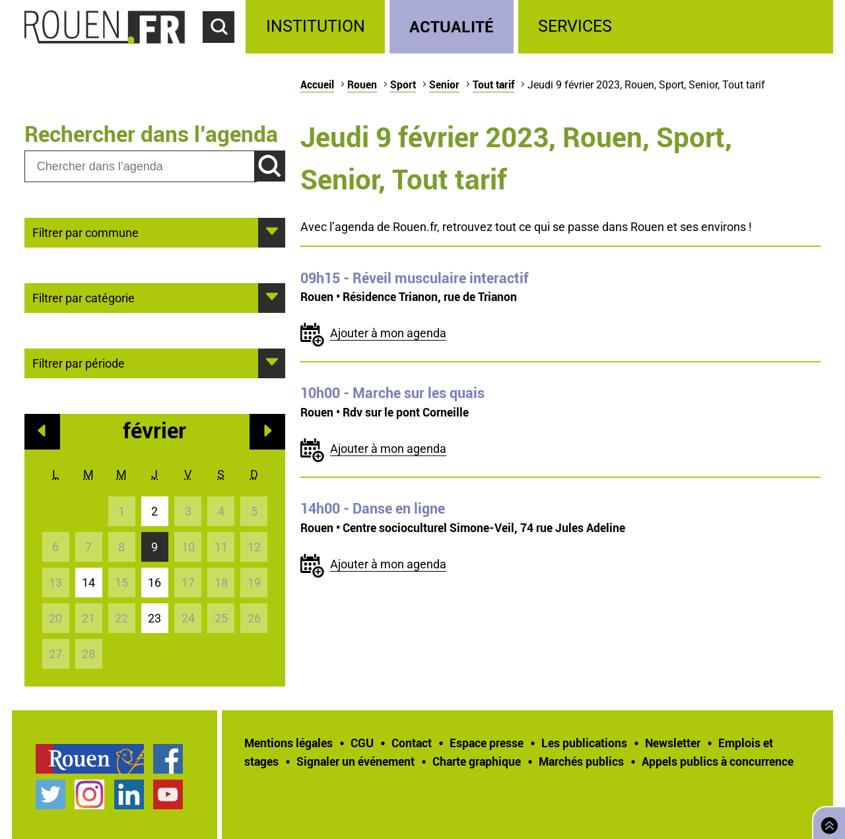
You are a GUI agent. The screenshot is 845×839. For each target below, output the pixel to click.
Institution (315, 26)
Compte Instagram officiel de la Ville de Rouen (89, 794)
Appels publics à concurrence (718, 761)
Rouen (362, 84)
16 (154, 582)
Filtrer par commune (85, 232)
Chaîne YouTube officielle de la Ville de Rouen (168, 794)
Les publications (584, 743)
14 (88, 582)
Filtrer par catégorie (83, 297)
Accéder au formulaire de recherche (224, 50)
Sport (403, 84)
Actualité (451, 26)
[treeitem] (317, 26)
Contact (411, 743)
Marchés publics (581, 761)
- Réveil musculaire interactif (414, 278)
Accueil (317, 84)
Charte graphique (476, 761)
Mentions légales (288, 743)
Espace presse (487, 743)
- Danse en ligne (372, 508)
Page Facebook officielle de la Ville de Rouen (168, 759)
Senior (444, 84)
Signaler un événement (355, 761)
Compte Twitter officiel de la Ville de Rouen (50, 794)
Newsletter (672, 743)
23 (154, 618)
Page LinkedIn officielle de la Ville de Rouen (129, 794)
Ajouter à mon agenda (388, 333)
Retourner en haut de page (826, 821)
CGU (362, 743)
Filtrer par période (78, 362)
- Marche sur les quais (392, 393)
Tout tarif (493, 84)
